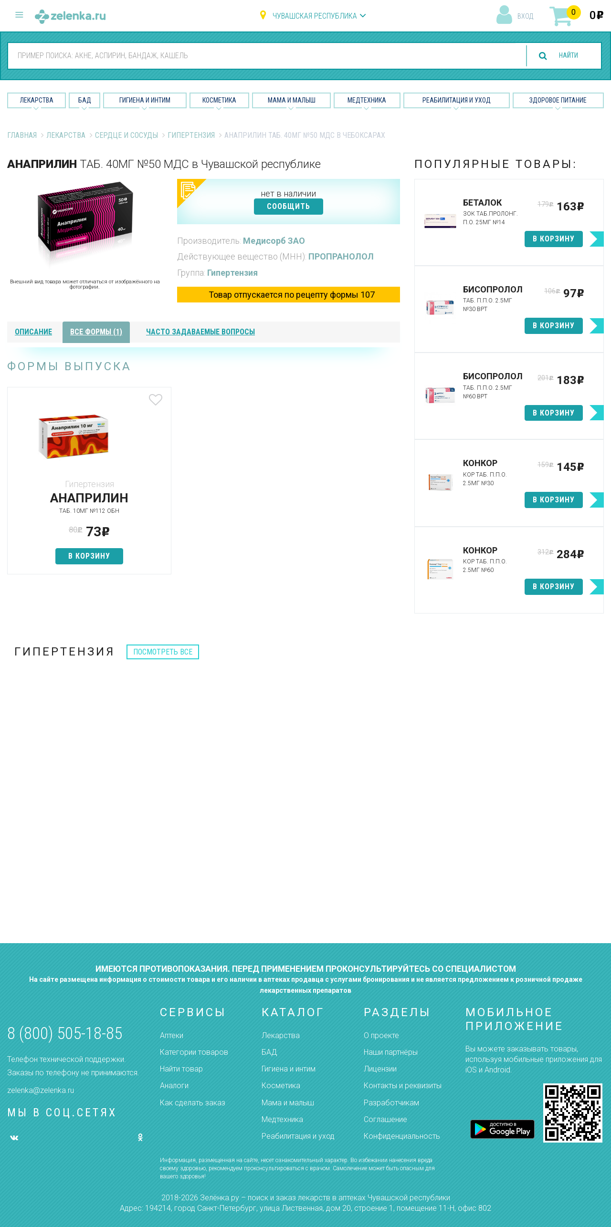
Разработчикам (391, 1102)
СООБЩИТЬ (288, 206)
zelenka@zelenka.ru (40, 1090)
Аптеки (171, 1035)
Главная (22, 135)
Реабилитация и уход (456, 100)
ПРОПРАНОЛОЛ (341, 256)
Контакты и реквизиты (403, 1085)
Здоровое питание (558, 100)
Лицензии (380, 1068)
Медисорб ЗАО (274, 241)
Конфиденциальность (402, 1136)
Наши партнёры (391, 1052)
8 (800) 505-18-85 (64, 1033)
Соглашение (385, 1119)
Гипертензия (191, 135)
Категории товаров (194, 1052)
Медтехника (367, 100)
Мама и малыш (292, 100)
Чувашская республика (315, 16)
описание (33, 331)
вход (525, 16)
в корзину (72, 556)
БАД (84, 100)
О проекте (381, 1035)
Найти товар (181, 1068)
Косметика (219, 100)
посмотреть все (162, 651)
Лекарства (36, 100)
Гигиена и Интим (144, 100)
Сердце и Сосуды (126, 135)
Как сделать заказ (192, 1102)
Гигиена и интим (289, 1068)
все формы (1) (96, 331)
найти (564, 56)
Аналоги (174, 1085)
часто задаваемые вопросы (200, 331)
